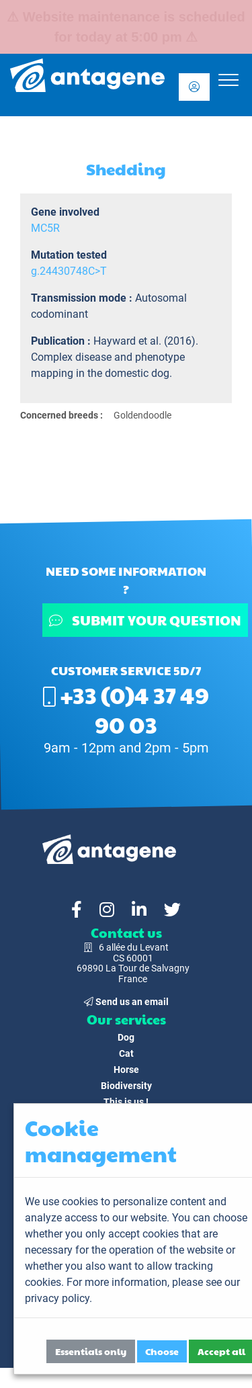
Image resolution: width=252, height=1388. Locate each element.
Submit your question (145, 620)
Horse (126, 1069)
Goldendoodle (142, 415)
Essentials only (90, 1351)
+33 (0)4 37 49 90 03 (126, 709)
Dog (126, 1037)
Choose (162, 1351)
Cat (126, 1053)
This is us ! (126, 1101)
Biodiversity (126, 1085)
